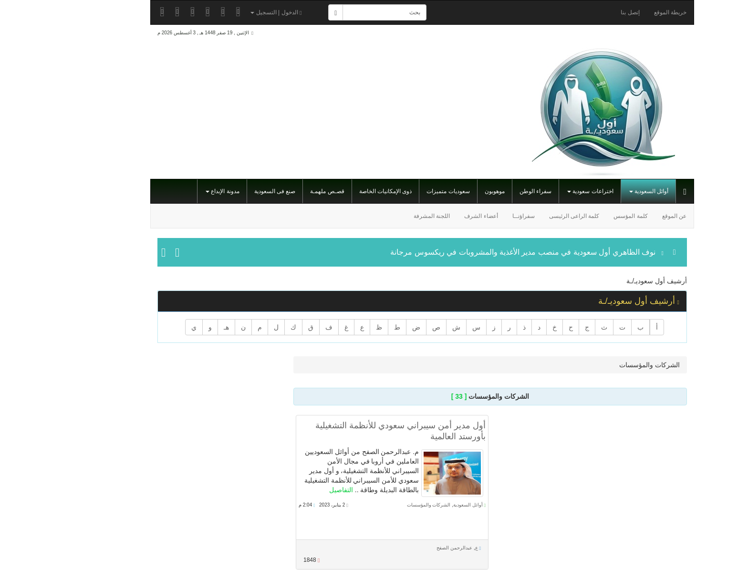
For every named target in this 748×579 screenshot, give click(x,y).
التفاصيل (293, 490)
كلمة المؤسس (582, 216)
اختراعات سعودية (542, 191)
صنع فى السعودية (227, 191)
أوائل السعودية (601, 191)
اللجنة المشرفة (383, 216)
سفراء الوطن (487, 191)
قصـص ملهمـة (279, 191)
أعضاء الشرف (432, 216)
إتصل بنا (581, 12)
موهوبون (446, 191)
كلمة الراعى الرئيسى (526, 216)
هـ (178, 327)
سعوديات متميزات (399, 191)
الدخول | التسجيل (227, 12)
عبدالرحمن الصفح (406, 547)
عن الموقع (626, 216)
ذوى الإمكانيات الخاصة (337, 191)
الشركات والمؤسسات (381, 504)
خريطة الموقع (622, 12)
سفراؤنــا (475, 216)
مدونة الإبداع (174, 191)
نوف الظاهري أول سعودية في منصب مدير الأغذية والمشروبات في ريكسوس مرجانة (474, 252)
